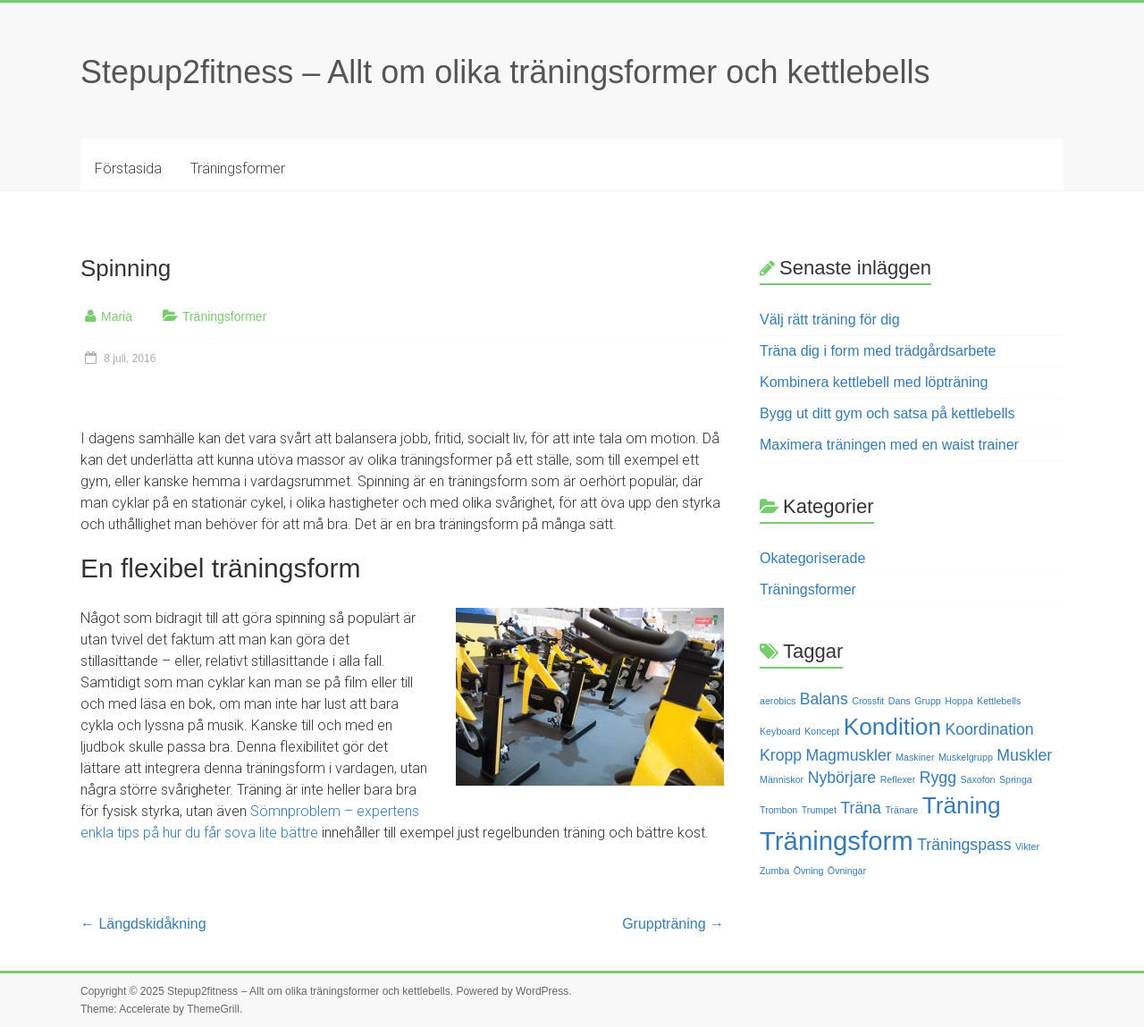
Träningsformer (237, 168)
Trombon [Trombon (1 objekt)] (778, 809)
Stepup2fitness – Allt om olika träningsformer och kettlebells (505, 72)
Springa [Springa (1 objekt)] (1015, 779)
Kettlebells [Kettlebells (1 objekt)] (999, 700)
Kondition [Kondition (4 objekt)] (892, 726)
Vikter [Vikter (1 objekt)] (1027, 846)
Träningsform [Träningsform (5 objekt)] (836, 840)
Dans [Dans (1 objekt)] (899, 700)
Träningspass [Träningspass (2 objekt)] (964, 845)
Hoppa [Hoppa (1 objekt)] (958, 700)
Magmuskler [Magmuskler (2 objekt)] (849, 755)
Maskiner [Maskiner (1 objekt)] (915, 757)
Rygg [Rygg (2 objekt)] (938, 778)
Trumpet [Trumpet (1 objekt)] (819, 809)
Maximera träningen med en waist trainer (889, 444)
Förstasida (128, 168)
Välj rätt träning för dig (830, 319)
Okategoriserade (812, 558)
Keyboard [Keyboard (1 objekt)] (780, 731)
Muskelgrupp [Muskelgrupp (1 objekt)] (965, 757)
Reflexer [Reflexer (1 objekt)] (898, 779)
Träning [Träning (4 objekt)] (961, 805)
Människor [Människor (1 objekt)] (781, 779)
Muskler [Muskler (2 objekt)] (1024, 755)
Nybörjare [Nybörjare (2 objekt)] (842, 778)
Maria (116, 316)
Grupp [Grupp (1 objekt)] (927, 700)
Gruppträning (673, 923)
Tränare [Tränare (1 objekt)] (901, 809)
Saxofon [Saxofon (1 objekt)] (977, 779)
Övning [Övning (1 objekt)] (809, 870)
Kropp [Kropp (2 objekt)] (781, 755)
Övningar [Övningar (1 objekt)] (847, 870)
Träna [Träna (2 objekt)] (860, 808)
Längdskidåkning (143, 923)
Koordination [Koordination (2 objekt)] (989, 729)
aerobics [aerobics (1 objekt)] (777, 700)
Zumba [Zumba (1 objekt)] (774, 870)
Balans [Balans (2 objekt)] (824, 699)
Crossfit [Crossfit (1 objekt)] (868, 700)
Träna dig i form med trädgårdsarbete (878, 350)
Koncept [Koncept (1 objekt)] (821, 731)
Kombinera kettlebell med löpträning (874, 382)
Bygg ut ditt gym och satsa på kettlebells (887, 413)
